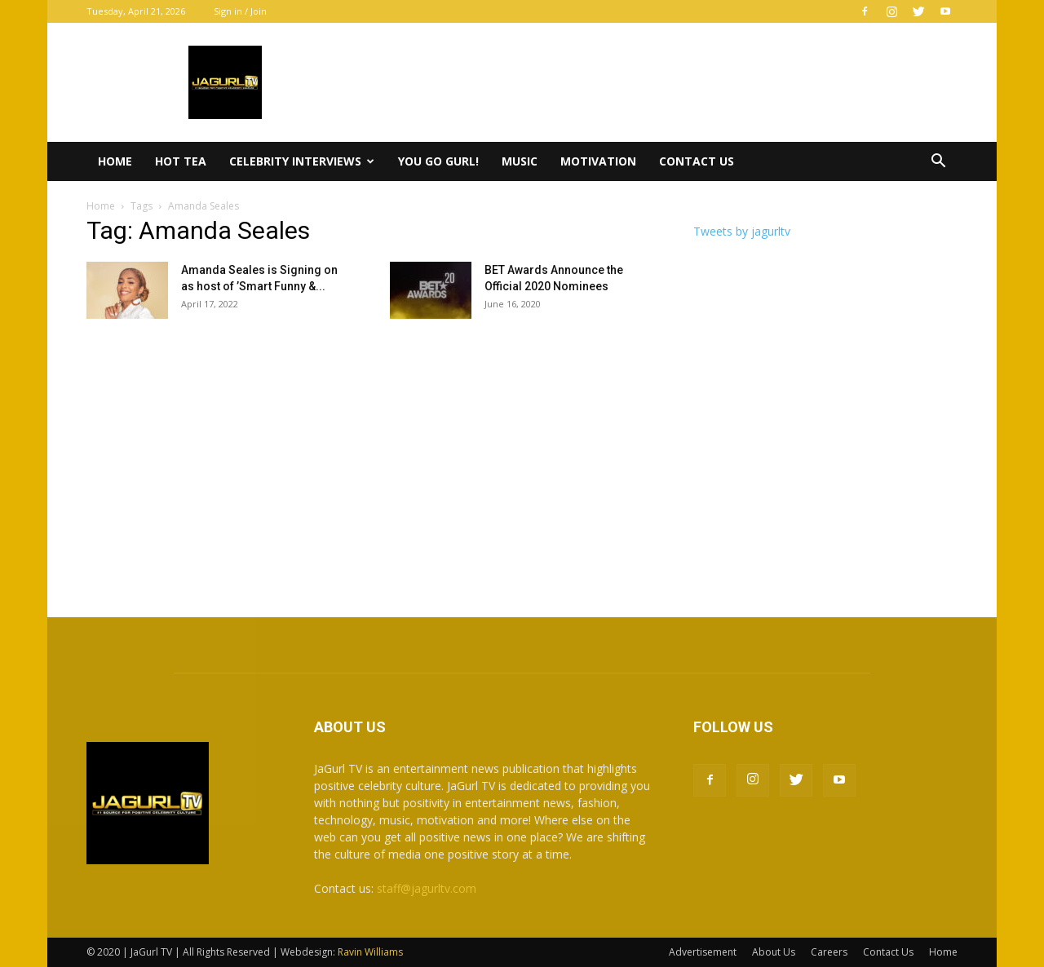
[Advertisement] (522, 462)
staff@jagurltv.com (426, 888)
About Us (773, 952)
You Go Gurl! (438, 161)
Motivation (598, 161)
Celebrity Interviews (301, 161)
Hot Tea (180, 161)
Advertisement (703, 952)
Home (115, 161)
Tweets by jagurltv (741, 231)
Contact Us (696, 161)
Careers (829, 952)
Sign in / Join (240, 11)
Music (519, 161)
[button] (938, 162)
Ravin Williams (371, 952)
